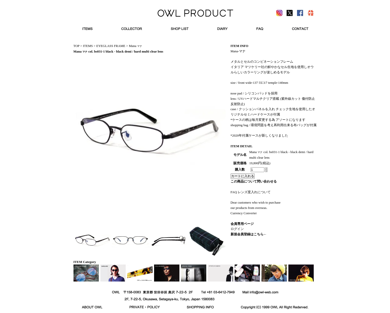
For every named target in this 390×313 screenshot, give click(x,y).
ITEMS (88, 46)
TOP (76, 46)
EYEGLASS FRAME (110, 46)
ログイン (237, 229)
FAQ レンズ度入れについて (251, 192)
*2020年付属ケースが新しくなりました (259, 135)
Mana (135, 46)
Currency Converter (244, 213)
